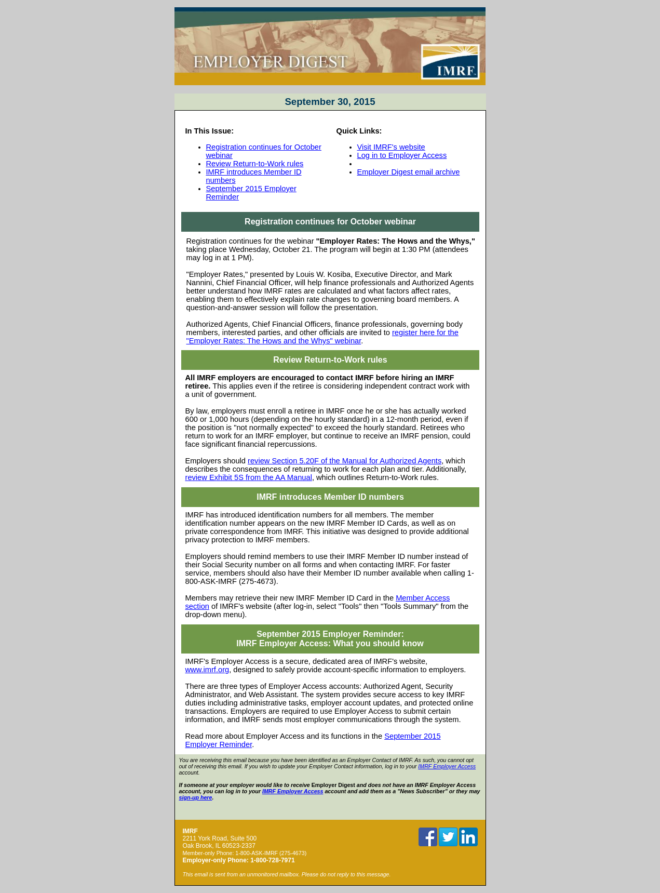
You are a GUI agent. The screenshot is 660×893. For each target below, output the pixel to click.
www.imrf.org (207, 669)
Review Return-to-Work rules (255, 163)
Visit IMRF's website (391, 147)
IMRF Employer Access (447, 766)
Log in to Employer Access (402, 155)
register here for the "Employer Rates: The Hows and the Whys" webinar (322, 336)
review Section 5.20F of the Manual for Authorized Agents (344, 461)
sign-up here (195, 797)
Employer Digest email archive (408, 172)
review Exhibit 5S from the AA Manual (248, 477)
